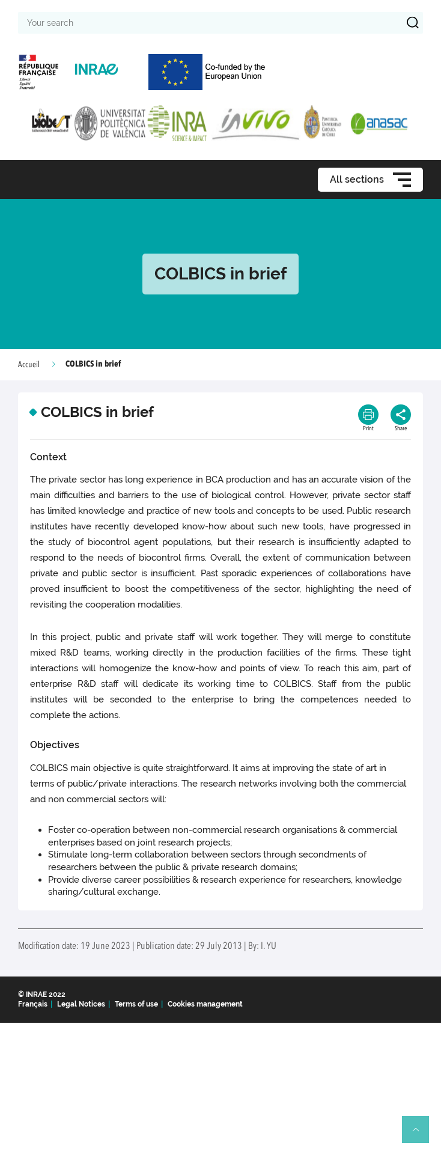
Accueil (29, 365)
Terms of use (136, 1004)
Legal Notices (81, 1004)
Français (32, 1004)
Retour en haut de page (420, 1134)
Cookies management (205, 1004)
